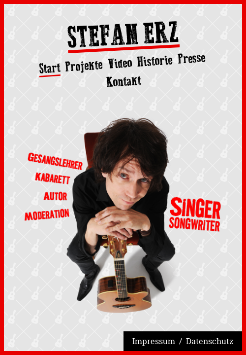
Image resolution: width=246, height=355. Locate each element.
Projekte (84, 66)
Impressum (153, 341)
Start (49, 69)
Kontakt (123, 81)
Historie (155, 61)
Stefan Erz (123, 37)
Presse (191, 58)
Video (119, 63)
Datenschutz (209, 341)
